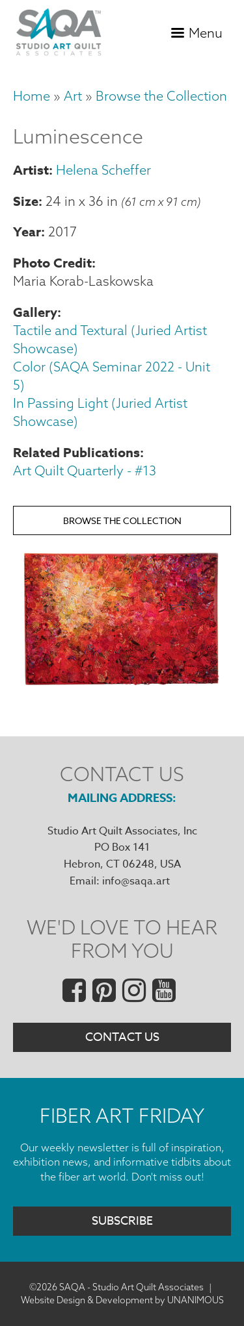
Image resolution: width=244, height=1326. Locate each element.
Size (25, 201)
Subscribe (122, 1221)
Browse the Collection (161, 96)
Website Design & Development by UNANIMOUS (122, 1300)
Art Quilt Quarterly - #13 (84, 470)
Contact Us (122, 1037)
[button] (122, 686)
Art (73, 96)
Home (31, 96)
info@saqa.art (136, 881)
